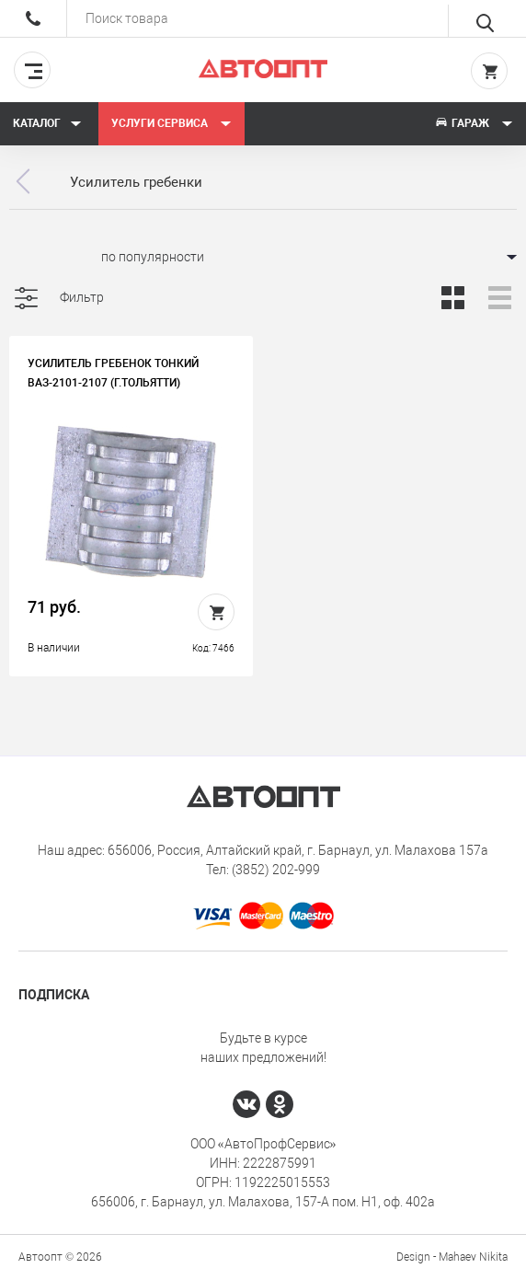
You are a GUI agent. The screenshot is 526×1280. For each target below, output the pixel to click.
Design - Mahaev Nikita (452, 1257)
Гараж (473, 123)
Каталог (47, 123)
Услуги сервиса (171, 123)
